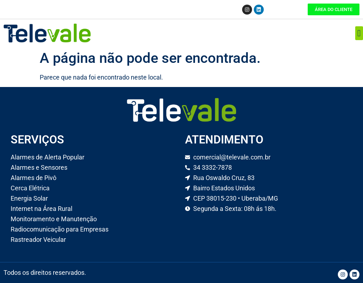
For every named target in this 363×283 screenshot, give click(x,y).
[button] (359, 33)
